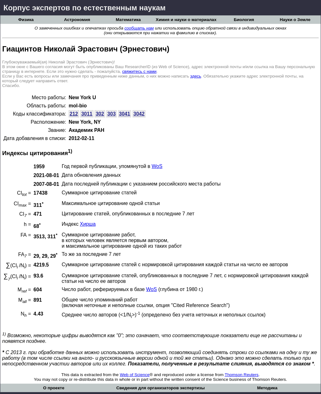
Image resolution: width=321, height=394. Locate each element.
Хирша (88, 224)
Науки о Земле (295, 19)
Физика (26, 19)
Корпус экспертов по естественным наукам (84, 7)
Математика (128, 19)
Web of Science (135, 374)
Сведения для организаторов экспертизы (160, 388)
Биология (244, 19)
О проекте (53, 388)
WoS (157, 166)
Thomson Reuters (242, 374)
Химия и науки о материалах (186, 19)
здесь (195, 76)
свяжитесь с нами (139, 71)
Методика (267, 388)
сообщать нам (139, 28)
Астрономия (77, 19)
